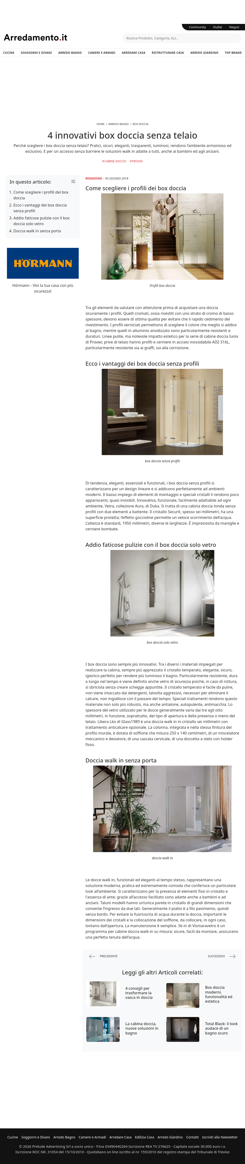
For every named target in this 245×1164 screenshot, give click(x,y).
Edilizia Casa (144, 1137)
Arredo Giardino (204, 52)
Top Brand (233, 52)
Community (197, 27)
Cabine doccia (115, 161)
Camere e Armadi (102, 52)
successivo (221, 956)
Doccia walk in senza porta (37, 231)
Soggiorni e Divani (36, 52)
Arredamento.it (63, 37)
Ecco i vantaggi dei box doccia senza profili (40, 207)
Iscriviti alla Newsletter (220, 1137)
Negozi (234, 27)
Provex (137, 161)
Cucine (8, 52)
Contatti (192, 1137)
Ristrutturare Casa (168, 52)
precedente (103, 956)
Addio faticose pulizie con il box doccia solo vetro (41, 220)
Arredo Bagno (70, 52)
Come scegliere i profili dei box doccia (40, 195)
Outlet (217, 27)
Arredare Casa (133, 52)
